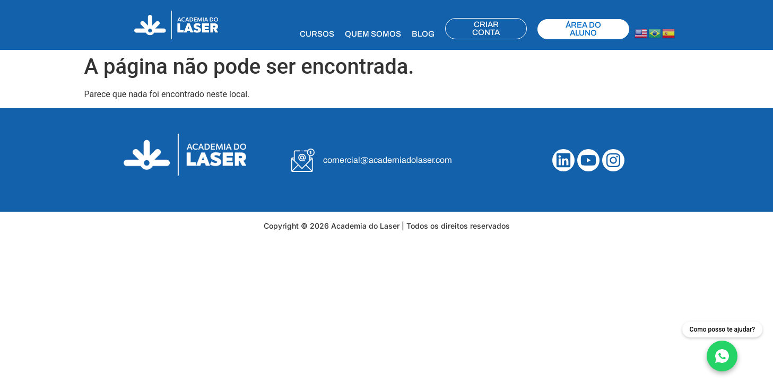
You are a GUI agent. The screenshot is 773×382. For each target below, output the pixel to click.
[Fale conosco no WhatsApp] (722, 346)
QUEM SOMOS (373, 34)
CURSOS (317, 34)
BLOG (423, 34)
